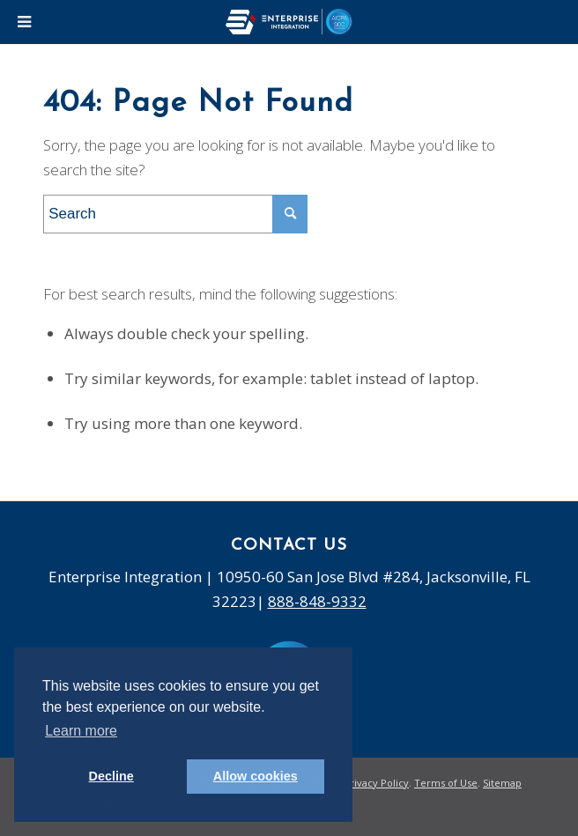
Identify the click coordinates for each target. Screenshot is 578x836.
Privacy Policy (376, 782)
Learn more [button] (81, 730)
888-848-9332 (317, 601)
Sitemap (502, 782)
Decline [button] (111, 776)
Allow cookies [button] (255, 776)
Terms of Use (446, 782)
